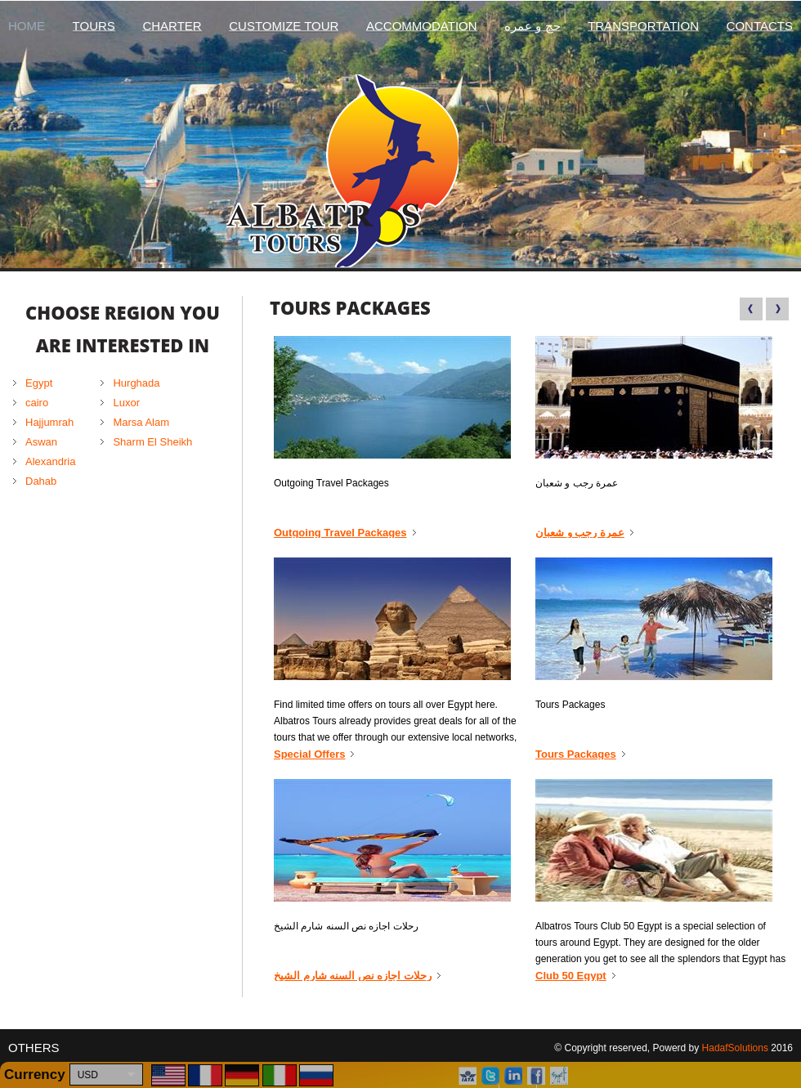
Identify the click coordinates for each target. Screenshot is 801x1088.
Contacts (760, 26)
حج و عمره (532, 26)
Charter (171, 26)
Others (34, 1047)
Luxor (126, 402)
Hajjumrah (49, 422)
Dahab (40, 481)
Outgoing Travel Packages (340, 533)
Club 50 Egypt (570, 976)
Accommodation (421, 26)
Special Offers (309, 754)
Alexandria (50, 461)
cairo (36, 402)
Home (26, 26)
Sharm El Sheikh (152, 442)
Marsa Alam (141, 422)
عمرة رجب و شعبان (579, 533)
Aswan (41, 442)
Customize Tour (283, 26)
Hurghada (136, 383)
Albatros (400, 170)
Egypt (38, 383)
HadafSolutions (735, 1048)
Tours (94, 26)
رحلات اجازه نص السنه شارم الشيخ (353, 976)
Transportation (643, 26)
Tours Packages (575, 754)
